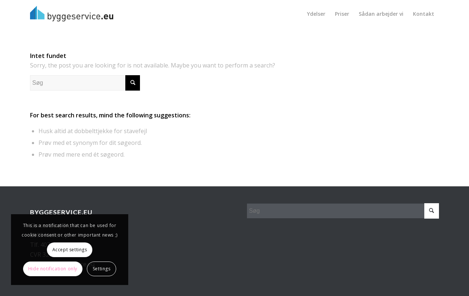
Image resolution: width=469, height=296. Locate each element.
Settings (102, 269)
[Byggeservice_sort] (71, 14)
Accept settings (69, 249)
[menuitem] (316, 14)
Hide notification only (52, 269)
